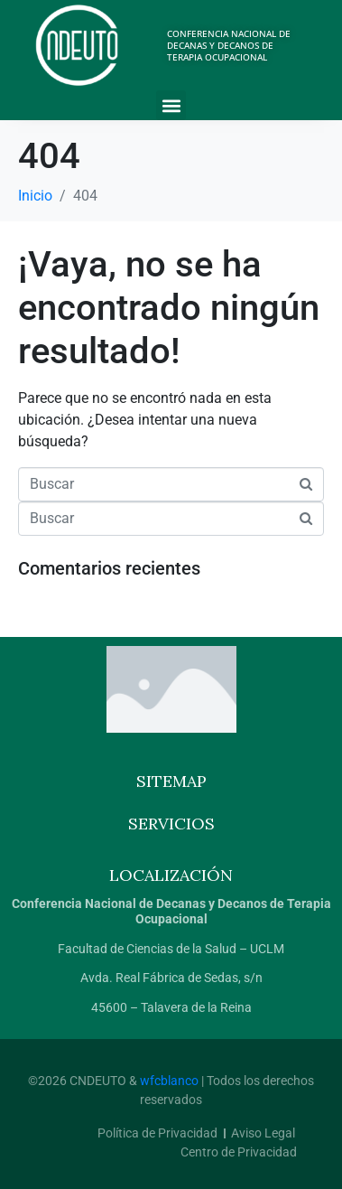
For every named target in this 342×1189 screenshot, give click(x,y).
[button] (171, 105)
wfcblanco (169, 1080)
